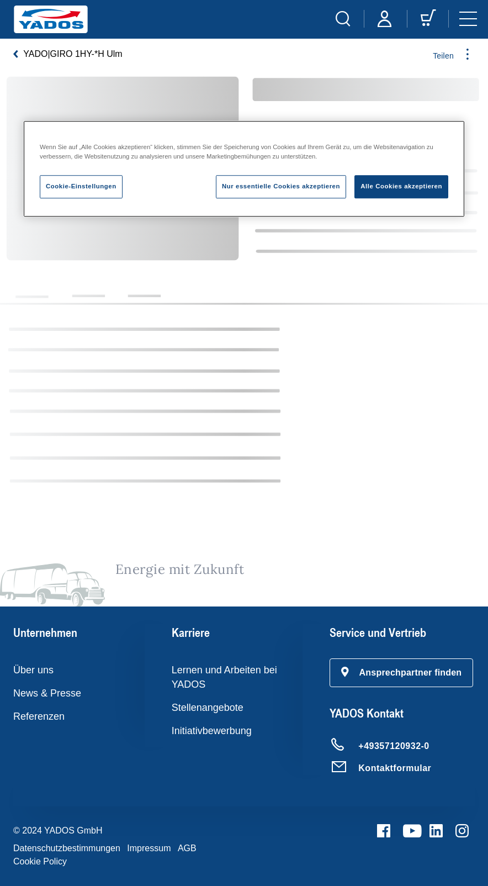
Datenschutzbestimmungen (66, 848)
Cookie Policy (40, 861)
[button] (401, 672)
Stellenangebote (207, 707)
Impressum (149, 848)
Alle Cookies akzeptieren (401, 186)
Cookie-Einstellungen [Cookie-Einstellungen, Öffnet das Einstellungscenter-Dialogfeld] (81, 186)
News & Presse (47, 693)
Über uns (33, 670)
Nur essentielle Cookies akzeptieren (281, 186)
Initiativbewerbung (212, 730)
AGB (187, 848)
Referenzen (39, 716)
